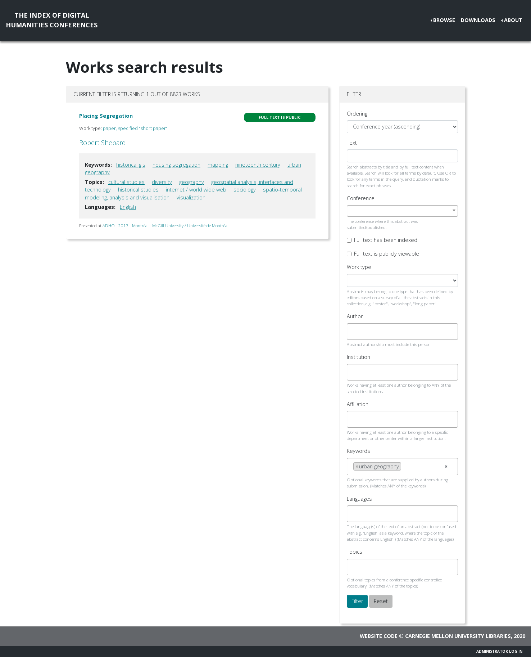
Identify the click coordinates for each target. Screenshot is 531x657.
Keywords (358, 450)
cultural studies (126, 182)
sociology (244, 189)
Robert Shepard (102, 142)
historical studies (138, 189)
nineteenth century (257, 164)
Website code (379, 636)
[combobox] (402, 211)
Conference (361, 198)
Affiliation (357, 404)
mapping (218, 164)
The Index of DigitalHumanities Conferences (51, 20)
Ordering (357, 113)
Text (352, 142)
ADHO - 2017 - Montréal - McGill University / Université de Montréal (165, 225)
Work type (359, 267)
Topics (354, 551)
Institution (358, 357)
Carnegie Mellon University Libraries (458, 636)
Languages (359, 498)
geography (191, 182)
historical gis (130, 164)
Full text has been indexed (385, 240)
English (128, 206)
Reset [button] (381, 601)
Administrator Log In (499, 651)
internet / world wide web (196, 189)
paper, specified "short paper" (135, 128)
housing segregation (176, 164)
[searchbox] (355, 332)
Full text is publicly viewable (386, 253)
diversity (162, 182)
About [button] (513, 20)
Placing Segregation (106, 115)
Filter (357, 601)
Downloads (478, 20)
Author (355, 316)
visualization (191, 197)
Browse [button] (444, 20)
